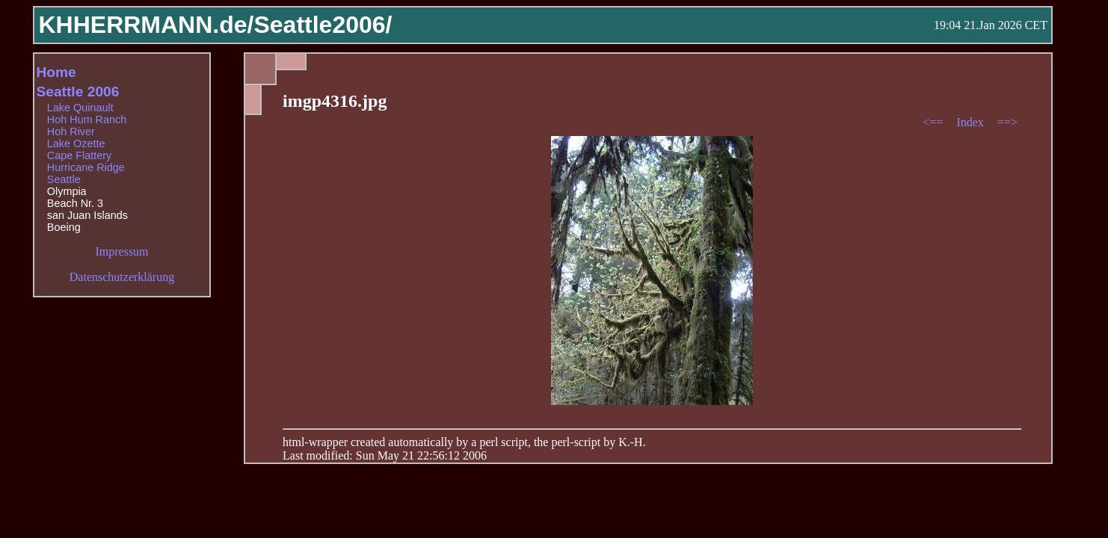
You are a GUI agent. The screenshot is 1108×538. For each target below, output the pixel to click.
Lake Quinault (80, 108)
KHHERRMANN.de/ (145, 24)
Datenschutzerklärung (122, 276)
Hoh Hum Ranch (86, 120)
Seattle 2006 (77, 91)
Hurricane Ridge (86, 167)
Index (971, 122)
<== (934, 122)
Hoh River (71, 131)
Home (56, 72)
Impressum (121, 251)
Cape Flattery (79, 155)
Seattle (64, 179)
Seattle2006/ (322, 24)
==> (1007, 122)
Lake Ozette (76, 143)
